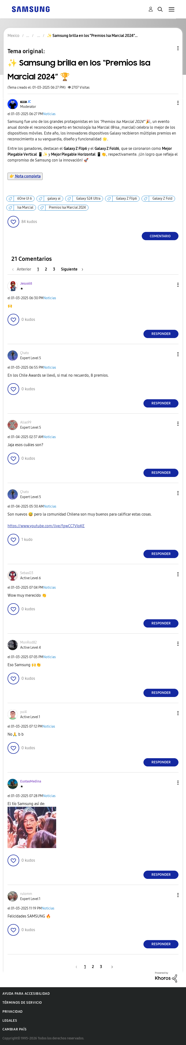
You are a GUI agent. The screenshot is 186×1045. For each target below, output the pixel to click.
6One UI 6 (24, 198)
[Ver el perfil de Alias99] (25, 422)
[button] (170, 103)
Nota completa (25, 176)
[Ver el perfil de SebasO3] (26, 573)
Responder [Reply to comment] (161, 334)
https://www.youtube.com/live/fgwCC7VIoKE (46, 526)
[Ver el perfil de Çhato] (24, 353)
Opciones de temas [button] (169, 48)
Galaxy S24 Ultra (88, 198)
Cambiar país (14, 1029)
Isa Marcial (25, 207)
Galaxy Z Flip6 (126, 198)
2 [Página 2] (46, 269)
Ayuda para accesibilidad (26, 994)
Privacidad (12, 1012)
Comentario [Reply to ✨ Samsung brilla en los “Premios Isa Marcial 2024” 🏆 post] (160, 236)
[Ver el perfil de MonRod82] (28, 642)
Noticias (49, 114)
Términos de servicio (22, 1003)
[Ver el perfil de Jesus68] (26, 283)
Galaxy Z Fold (162, 198)
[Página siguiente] (72, 269)
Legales (9, 1021)
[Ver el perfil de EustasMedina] (30, 781)
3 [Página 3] (54, 269)
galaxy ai (54, 198)
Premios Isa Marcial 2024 (67, 207)
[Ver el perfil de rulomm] (26, 894)
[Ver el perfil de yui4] (23, 712)
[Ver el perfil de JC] (29, 102)
